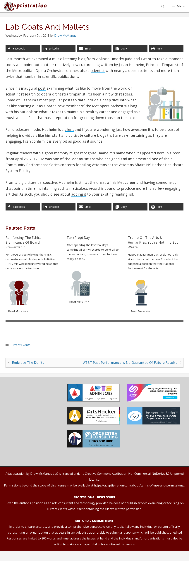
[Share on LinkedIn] (59, 52)
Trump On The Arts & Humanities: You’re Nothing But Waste (152, 252)
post (43, 91)
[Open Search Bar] (162, 7)
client (71, 138)
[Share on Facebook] (24, 52)
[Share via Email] (94, 52)
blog (83, 62)
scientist (122, 74)
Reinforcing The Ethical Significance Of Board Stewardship (25, 252)
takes (58, 115)
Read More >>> (20, 320)
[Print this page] (165, 52)
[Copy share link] (129, 52)
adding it (97, 203)
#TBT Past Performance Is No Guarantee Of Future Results (128, 371)
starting (26, 109)
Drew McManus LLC (44, 484)
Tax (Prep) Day (78, 247)
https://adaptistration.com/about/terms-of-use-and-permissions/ (139, 495)
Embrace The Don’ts (30, 371)
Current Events (22, 353)
